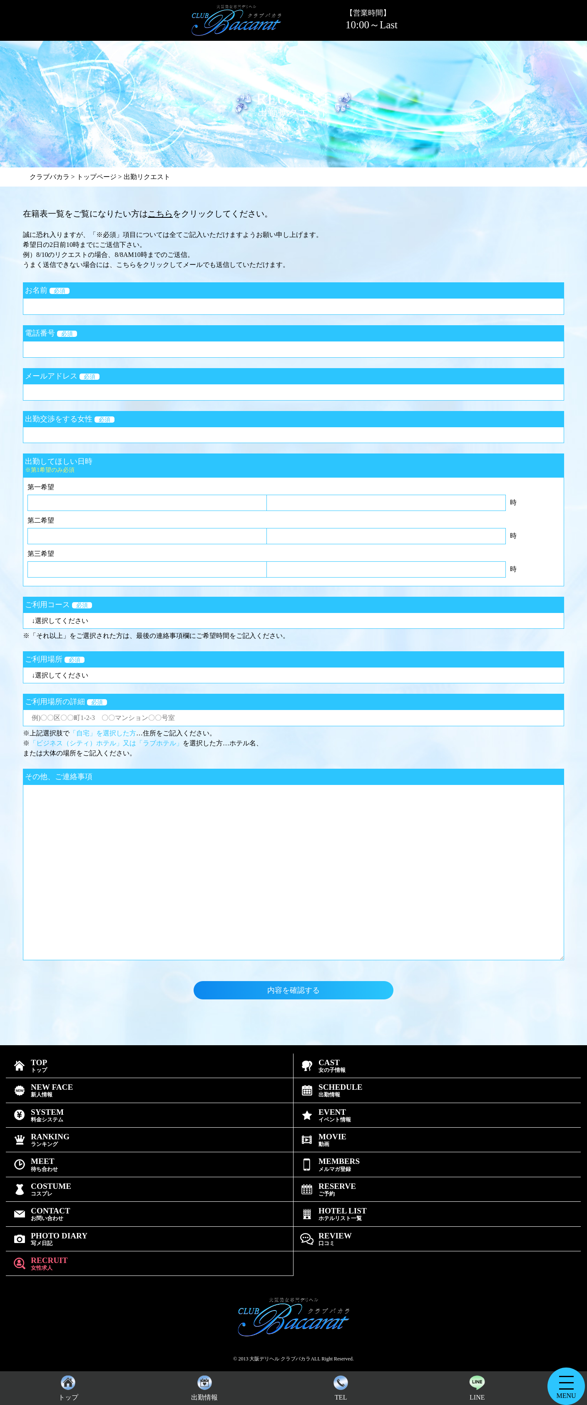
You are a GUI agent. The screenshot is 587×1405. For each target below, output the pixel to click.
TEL (340, 1386)
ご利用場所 (55, 659)
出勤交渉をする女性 (69, 419)
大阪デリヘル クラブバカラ (280, 1359)
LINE (477, 1386)
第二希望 (40, 520)
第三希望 (40, 553)
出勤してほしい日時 (293, 465)
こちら (160, 213)
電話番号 (51, 333)
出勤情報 (204, 1386)
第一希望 (40, 487)
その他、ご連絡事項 (58, 776)
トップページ (97, 176)
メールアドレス (62, 376)
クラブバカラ (50, 176)
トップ (68, 1386)
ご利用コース (58, 604)
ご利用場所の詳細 (66, 702)
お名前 (47, 290)
